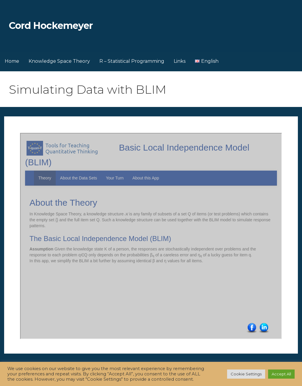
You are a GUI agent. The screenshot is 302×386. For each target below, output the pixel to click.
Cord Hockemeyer (51, 25)
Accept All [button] (281, 374)
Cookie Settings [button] (246, 374)
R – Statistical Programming (131, 61)
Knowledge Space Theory (59, 61)
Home (12, 61)
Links (180, 61)
